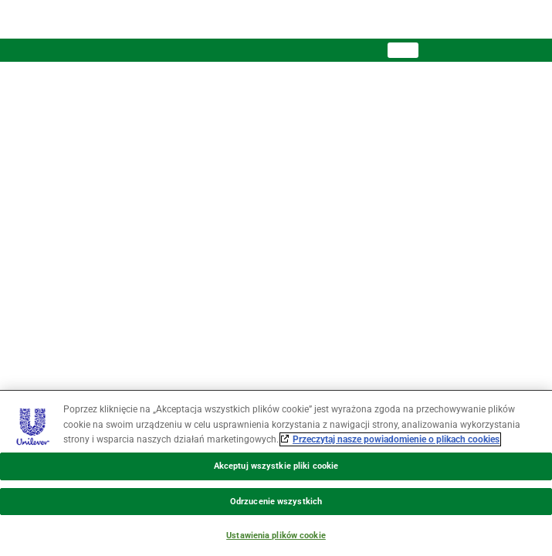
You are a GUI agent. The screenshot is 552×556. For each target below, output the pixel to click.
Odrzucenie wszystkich (276, 502)
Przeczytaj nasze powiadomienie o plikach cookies (396, 439)
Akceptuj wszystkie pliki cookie (276, 466)
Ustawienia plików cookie (276, 536)
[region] (276, 473)
